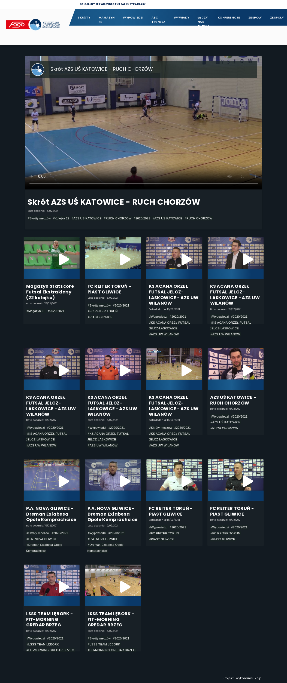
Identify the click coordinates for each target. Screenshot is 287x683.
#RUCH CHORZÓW (117, 218)
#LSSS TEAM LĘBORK (43, 644)
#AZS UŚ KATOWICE (87, 218)
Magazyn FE (107, 20)
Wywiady (181, 18)
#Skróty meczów (39, 218)
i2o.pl (258, 678)
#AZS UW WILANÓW (164, 334)
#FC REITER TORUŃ (103, 311)
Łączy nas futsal (203, 20)
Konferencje (229, 18)
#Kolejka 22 (61, 218)
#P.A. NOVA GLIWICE (42, 539)
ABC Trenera (159, 20)
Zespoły (255, 18)
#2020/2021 (142, 218)
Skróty (84, 18)
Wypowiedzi (133, 18)
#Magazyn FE (36, 311)
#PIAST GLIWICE (100, 317)
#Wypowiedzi (158, 316)
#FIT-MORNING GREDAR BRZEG (50, 650)
